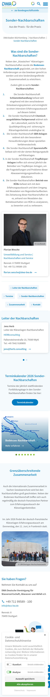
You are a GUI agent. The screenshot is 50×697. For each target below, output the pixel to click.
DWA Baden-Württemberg (15, 37)
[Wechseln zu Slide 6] (31, 454)
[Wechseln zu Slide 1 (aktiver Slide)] (23, 360)
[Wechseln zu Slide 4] (25, 454)
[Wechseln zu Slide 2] (26, 360)
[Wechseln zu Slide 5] (28, 454)
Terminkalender (25, 402)
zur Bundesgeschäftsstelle (27, 10)
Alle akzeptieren (25, 684)
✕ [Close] (45, 634)
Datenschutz (19, 690)
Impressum (31, 690)
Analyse (17, 672)
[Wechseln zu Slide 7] (34, 454)
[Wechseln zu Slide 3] (22, 454)
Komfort (17, 664)
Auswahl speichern (25, 678)
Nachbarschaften (37, 37)
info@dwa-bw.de (10, 605)
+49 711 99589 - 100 (19, 601)
